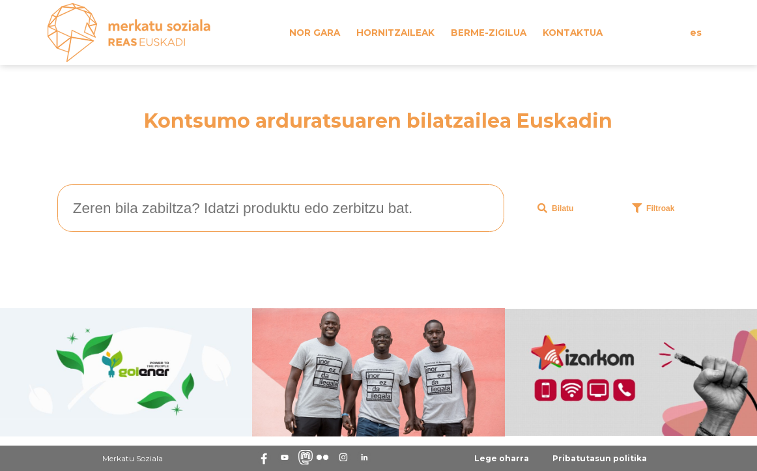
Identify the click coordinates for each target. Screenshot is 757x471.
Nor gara (314, 32)
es (696, 32)
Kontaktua (573, 32)
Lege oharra (501, 458)
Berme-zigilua (488, 32)
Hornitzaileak (395, 32)
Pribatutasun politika (599, 458)
